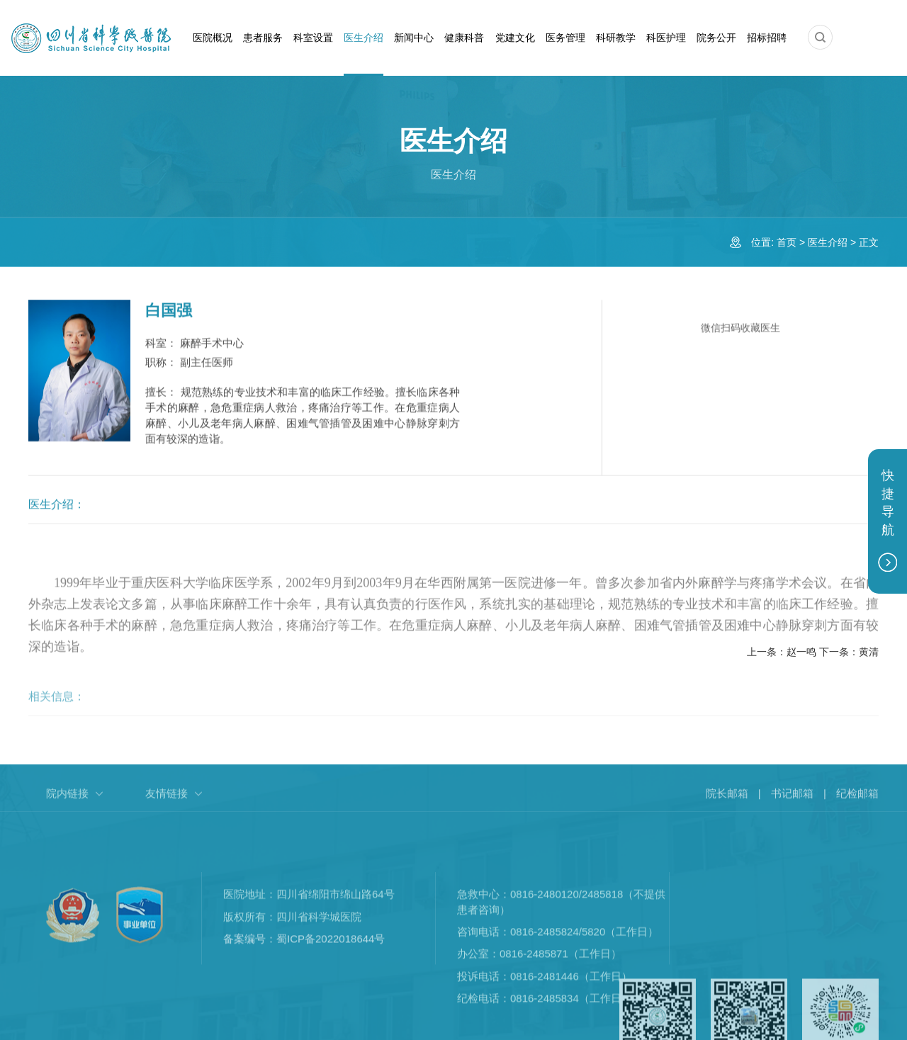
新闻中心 (414, 37)
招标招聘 (767, 37)
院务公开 (716, 37)
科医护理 (666, 37)
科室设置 (313, 37)
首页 (786, 242)
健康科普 (464, 37)
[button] (820, 37)
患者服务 (263, 37)
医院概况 (212, 37)
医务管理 (565, 37)
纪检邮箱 (857, 802)
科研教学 (616, 37)
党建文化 (515, 37)
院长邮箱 (727, 802)
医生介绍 (363, 37)
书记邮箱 (792, 802)
